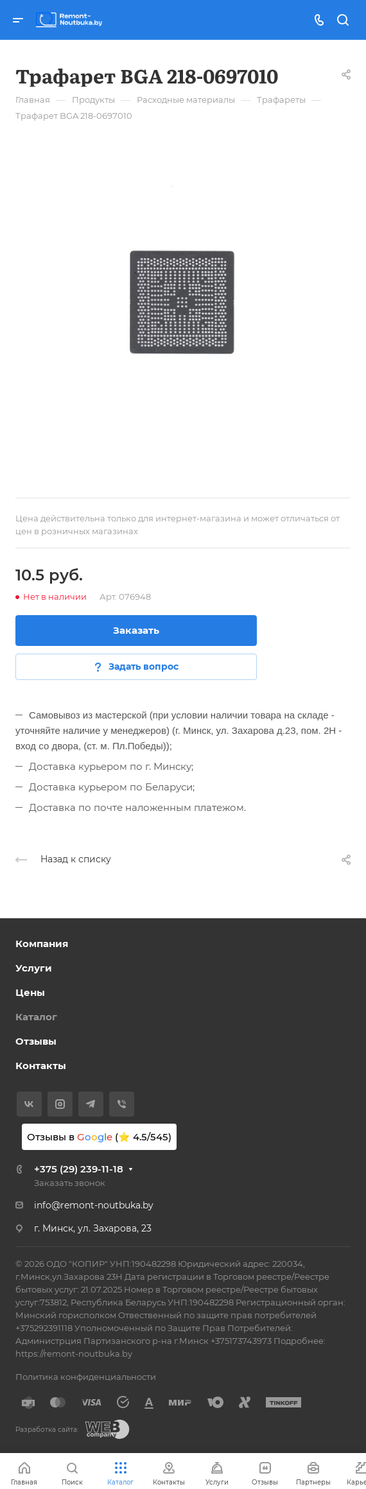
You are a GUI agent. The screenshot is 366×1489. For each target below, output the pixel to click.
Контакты (40, 1065)
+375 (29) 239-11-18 (78, 1169)
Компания (41, 943)
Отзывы (36, 1041)
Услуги (33, 968)
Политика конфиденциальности (85, 1376)
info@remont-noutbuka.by (93, 1205)
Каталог (36, 1017)
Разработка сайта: (46, 1429)
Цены (30, 992)
